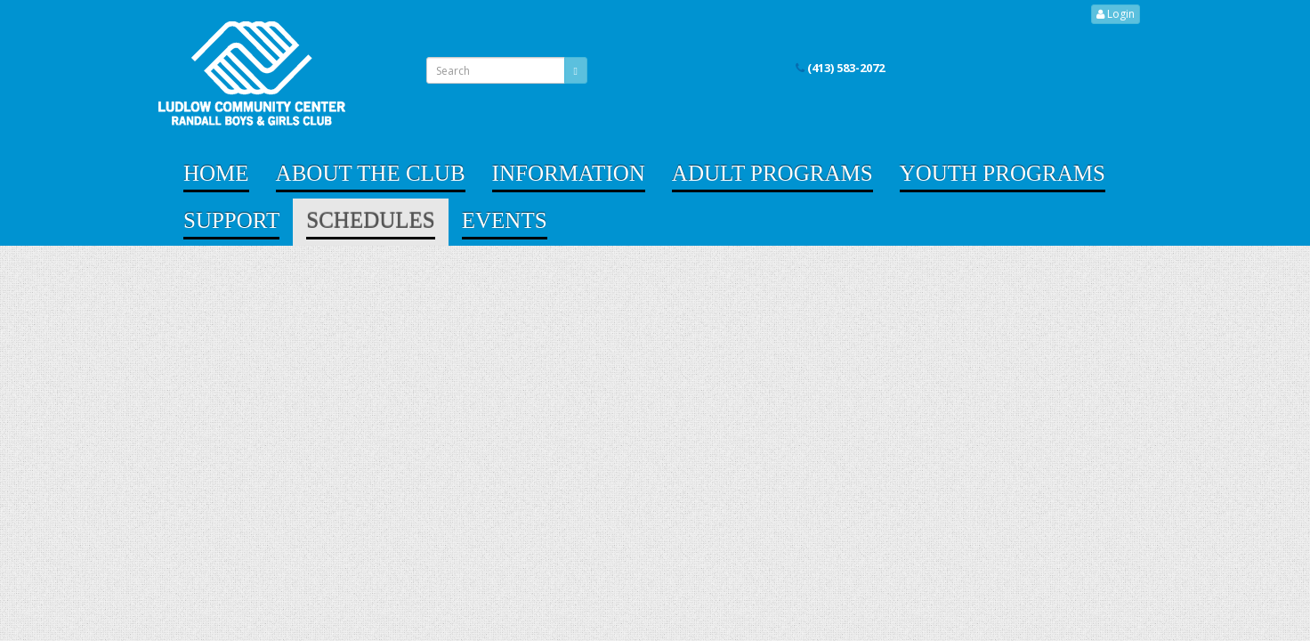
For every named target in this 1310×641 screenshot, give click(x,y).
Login (1115, 13)
